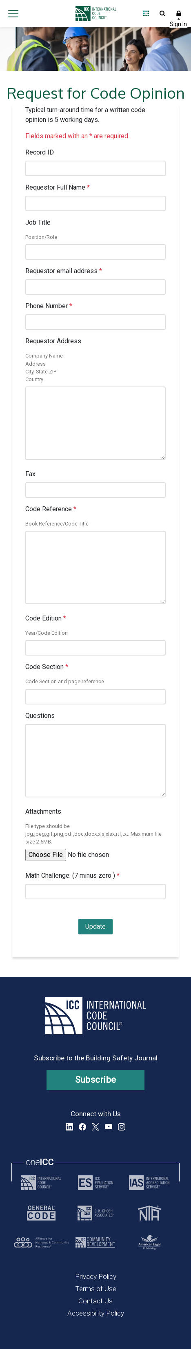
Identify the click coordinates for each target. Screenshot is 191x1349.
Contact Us (95, 1301)
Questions (40, 716)
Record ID (39, 152)
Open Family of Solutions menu (146, 13)
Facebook (82, 1127)
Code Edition (45, 618)
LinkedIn (69, 1127)
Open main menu (13, 13)
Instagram (122, 1127)
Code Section (46, 667)
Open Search (162, 13)
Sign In (179, 13)
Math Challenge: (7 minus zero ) (72, 875)
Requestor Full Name (57, 187)
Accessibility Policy (95, 1313)
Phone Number (48, 306)
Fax (30, 474)
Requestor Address (53, 341)
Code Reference (50, 509)
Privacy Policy (95, 1276)
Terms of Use (95, 1289)
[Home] (93, 13)
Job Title (38, 222)
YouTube (108, 1127)
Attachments (43, 811)
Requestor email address (63, 271)
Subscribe (95, 1080)
